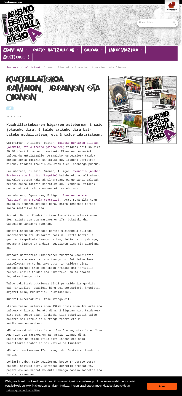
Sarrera (12, 67)
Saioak (93, 50)
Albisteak (33, 67)
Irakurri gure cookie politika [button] (23, 390)
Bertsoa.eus (17, 57)
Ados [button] (162, 386)
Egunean (15, 50)
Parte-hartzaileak (55, 50)
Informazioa (125, 50)
